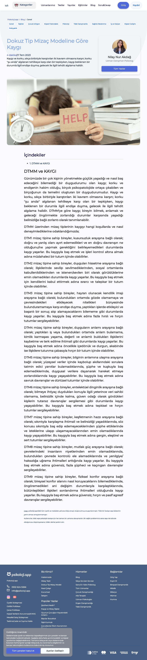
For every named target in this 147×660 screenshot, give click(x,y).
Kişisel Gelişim (130, 24)
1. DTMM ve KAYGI (40, 163)
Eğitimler (83, 5)
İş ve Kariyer (115, 24)
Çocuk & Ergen (34, 24)
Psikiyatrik (13, 28)
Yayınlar (71, 5)
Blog (92, 5)
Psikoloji (66, 24)
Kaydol (136, 5)
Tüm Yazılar (119, 68)
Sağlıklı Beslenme (99, 24)
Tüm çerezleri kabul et (23, 650)
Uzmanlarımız (48, 5)
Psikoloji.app (12, 19)
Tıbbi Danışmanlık (81, 24)
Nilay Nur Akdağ (119, 57)
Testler (61, 5)
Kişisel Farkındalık (51, 24)
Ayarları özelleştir (55, 650)
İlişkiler (21, 24)
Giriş (123, 5)
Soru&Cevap (104, 5)
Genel (11, 24)
